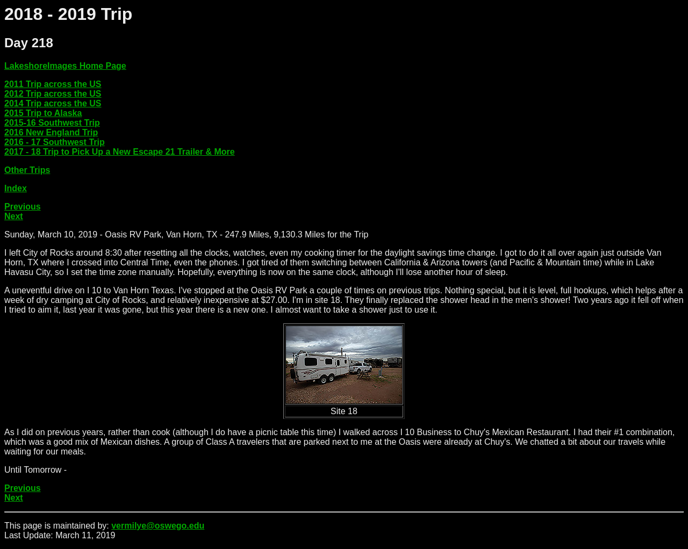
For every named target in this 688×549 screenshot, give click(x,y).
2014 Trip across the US (53, 103)
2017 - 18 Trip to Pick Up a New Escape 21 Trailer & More (119, 151)
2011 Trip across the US (53, 84)
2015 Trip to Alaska (43, 113)
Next (13, 216)
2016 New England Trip (51, 132)
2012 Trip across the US (53, 93)
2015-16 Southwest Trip (52, 122)
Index (15, 188)
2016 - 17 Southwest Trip (54, 142)
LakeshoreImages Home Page (65, 65)
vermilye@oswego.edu (157, 525)
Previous (22, 206)
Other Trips (27, 170)
